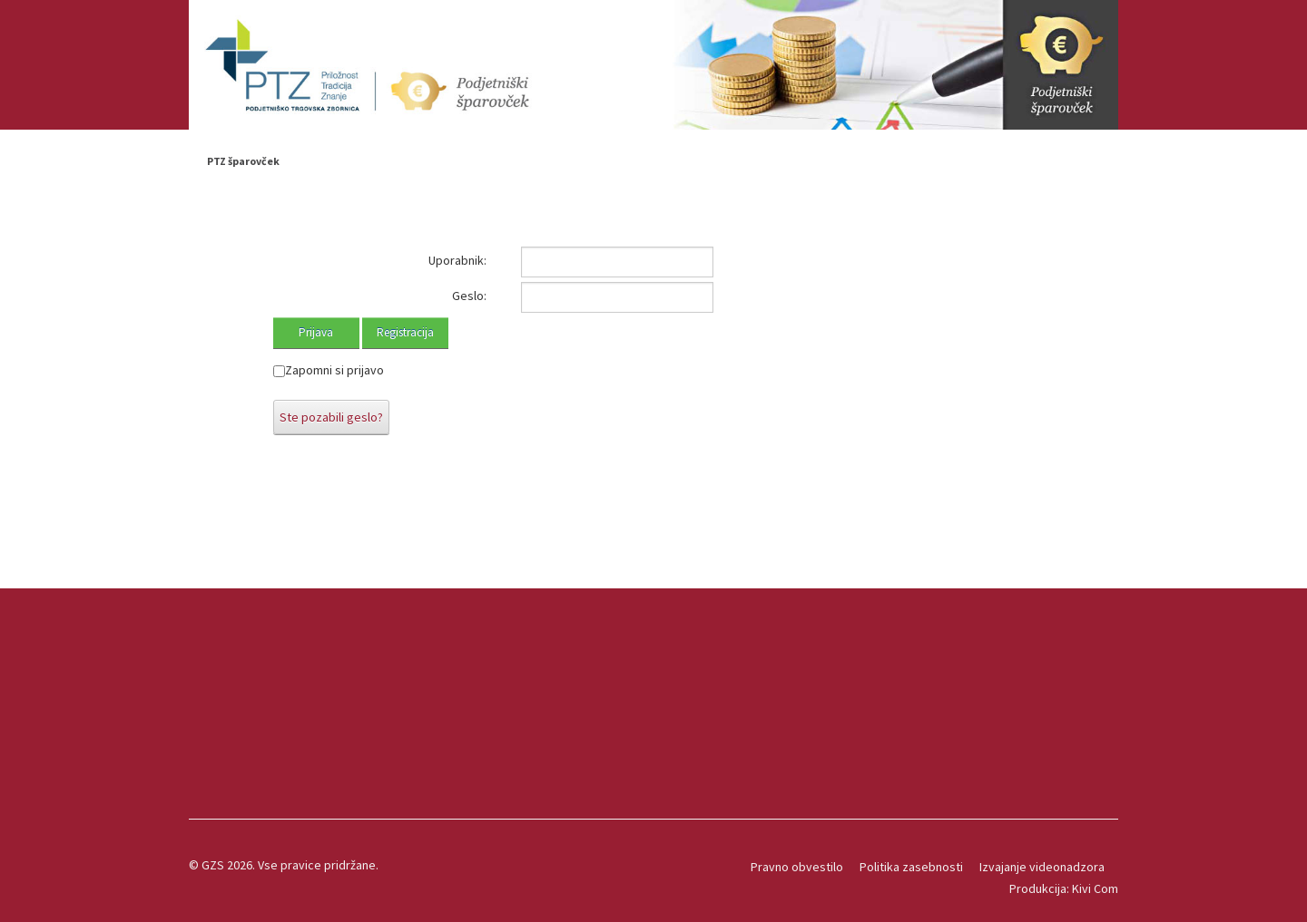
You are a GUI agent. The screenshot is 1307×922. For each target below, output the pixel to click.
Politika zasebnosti (911, 867)
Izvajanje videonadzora (1042, 867)
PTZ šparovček (243, 161)
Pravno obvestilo (797, 867)
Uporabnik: (457, 260)
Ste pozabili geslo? (331, 417)
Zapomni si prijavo (334, 370)
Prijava (316, 332)
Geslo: (469, 295)
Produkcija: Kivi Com (1063, 888)
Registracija (405, 332)
